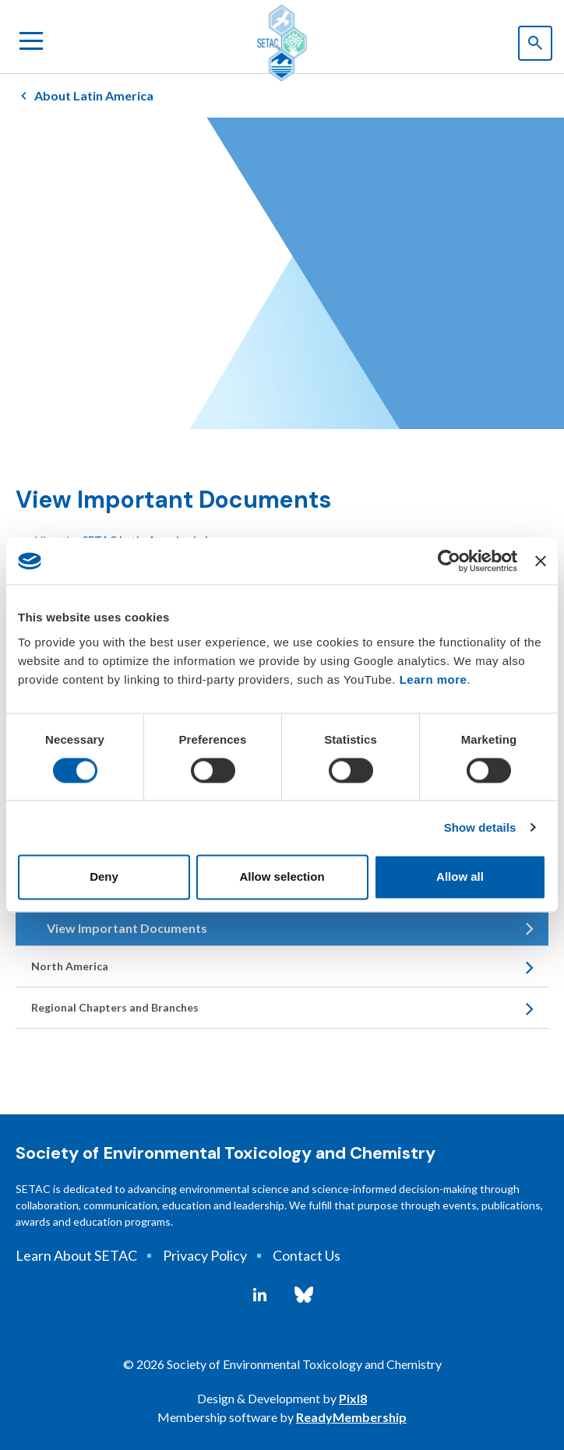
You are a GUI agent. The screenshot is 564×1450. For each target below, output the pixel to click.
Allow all (460, 877)
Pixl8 (353, 1398)
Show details (480, 827)
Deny (104, 877)
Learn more (433, 679)
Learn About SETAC (76, 1255)
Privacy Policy (205, 1255)
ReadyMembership (351, 1417)
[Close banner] (540, 560)
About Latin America (93, 95)
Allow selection (281, 877)
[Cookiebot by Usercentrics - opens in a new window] (449, 560)
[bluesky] (303, 1295)
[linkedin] (260, 1295)
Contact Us (306, 1255)
